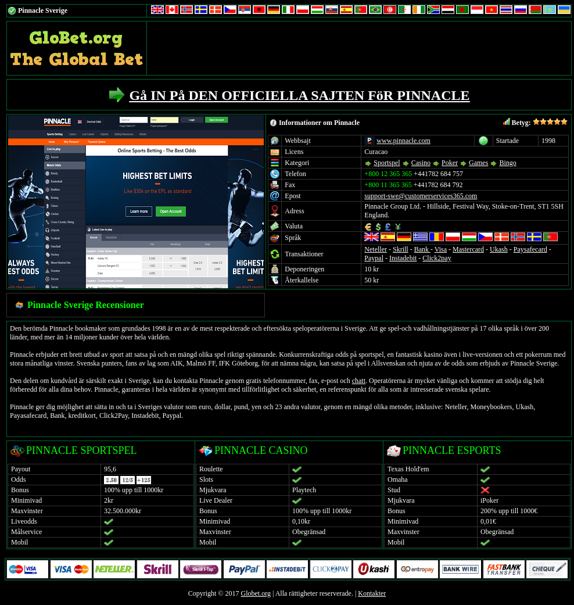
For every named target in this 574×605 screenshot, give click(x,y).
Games (478, 163)
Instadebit (403, 258)
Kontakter (372, 593)
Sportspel (387, 163)
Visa (441, 249)
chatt (358, 381)
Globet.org (255, 593)
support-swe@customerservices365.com (420, 196)
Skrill (400, 249)
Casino (420, 163)
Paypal (373, 258)
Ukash (499, 249)
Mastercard (468, 249)
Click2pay (436, 258)
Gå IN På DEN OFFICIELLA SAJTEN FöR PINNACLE (299, 95)
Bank (422, 249)
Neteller (375, 249)
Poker (450, 163)
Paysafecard (530, 249)
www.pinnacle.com (403, 141)
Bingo (507, 163)
